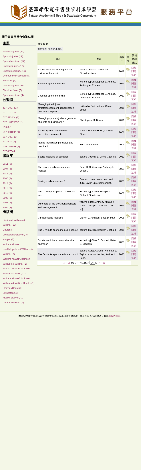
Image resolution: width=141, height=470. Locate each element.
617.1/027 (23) (11, 107)
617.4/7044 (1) (11, 151)
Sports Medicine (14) (14, 61)
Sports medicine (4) (13, 95)
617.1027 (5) (10, 112)
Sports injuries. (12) (13, 66)
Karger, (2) (8, 239)
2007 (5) (7, 168)
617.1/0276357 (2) (13, 122)
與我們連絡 (114, 316)
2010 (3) (7, 188)
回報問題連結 (133, 71)
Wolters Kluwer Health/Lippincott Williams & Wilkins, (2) (18, 249)
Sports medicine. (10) (14, 71)
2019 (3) (7, 193)
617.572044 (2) (11, 117)
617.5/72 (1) (9, 141)
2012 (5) (7, 173)
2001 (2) (7, 202)
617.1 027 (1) (10, 136)
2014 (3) (7, 183)
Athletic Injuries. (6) (13, 85)
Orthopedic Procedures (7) (17, 75)
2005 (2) (7, 197)
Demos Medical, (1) (13, 302)
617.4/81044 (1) (11, 132)
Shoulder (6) (9, 80)
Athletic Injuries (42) (13, 51)
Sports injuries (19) (13, 56)
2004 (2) (7, 207)
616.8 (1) (7, 127)
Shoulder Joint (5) (12, 90)
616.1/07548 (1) (11, 146)
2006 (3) (7, 178)
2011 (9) (7, 163)
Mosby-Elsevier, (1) (13, 297)
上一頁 (66, 262)
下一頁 (101, 262)
